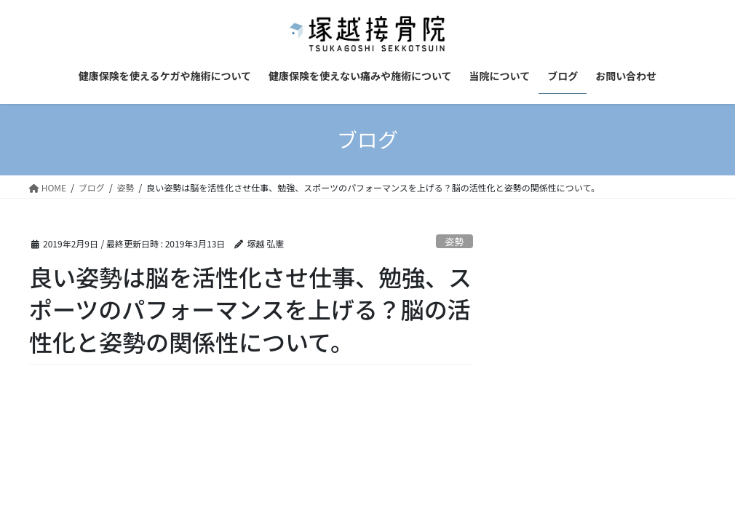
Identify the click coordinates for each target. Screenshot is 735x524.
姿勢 (454, 241)
